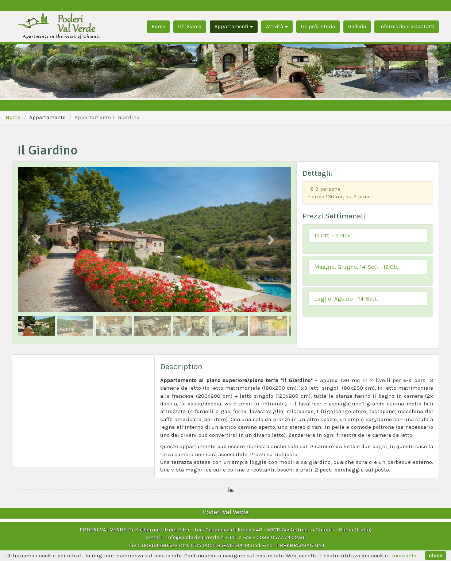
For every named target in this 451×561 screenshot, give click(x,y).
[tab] (368, 239)
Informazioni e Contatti (406, 26)
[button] (367, 235)
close (435, 555)
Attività (277, 26)
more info (404, 555)
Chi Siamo (189, 26)
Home (158, 26)
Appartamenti (234, 26)
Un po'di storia (318, 26)
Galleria (357, 26)
